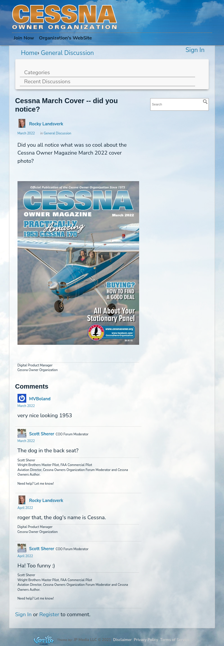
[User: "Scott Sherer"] (22, 433)
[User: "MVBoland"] (22, 398)
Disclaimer (122, 639)
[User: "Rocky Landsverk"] (22, 123)
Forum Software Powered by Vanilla (44, 640)
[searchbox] (179, 104)
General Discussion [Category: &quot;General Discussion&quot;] (57, 133)
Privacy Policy (146, 639)
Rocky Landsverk (46, 124)
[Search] (205, 101)
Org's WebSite (65, 37)
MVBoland (39, 399)
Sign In (195, 50)
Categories (37, 72)
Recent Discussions (47, 81)
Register (49, 614)
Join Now (24, 37)
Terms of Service (174, 639)
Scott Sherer (41, 434)
